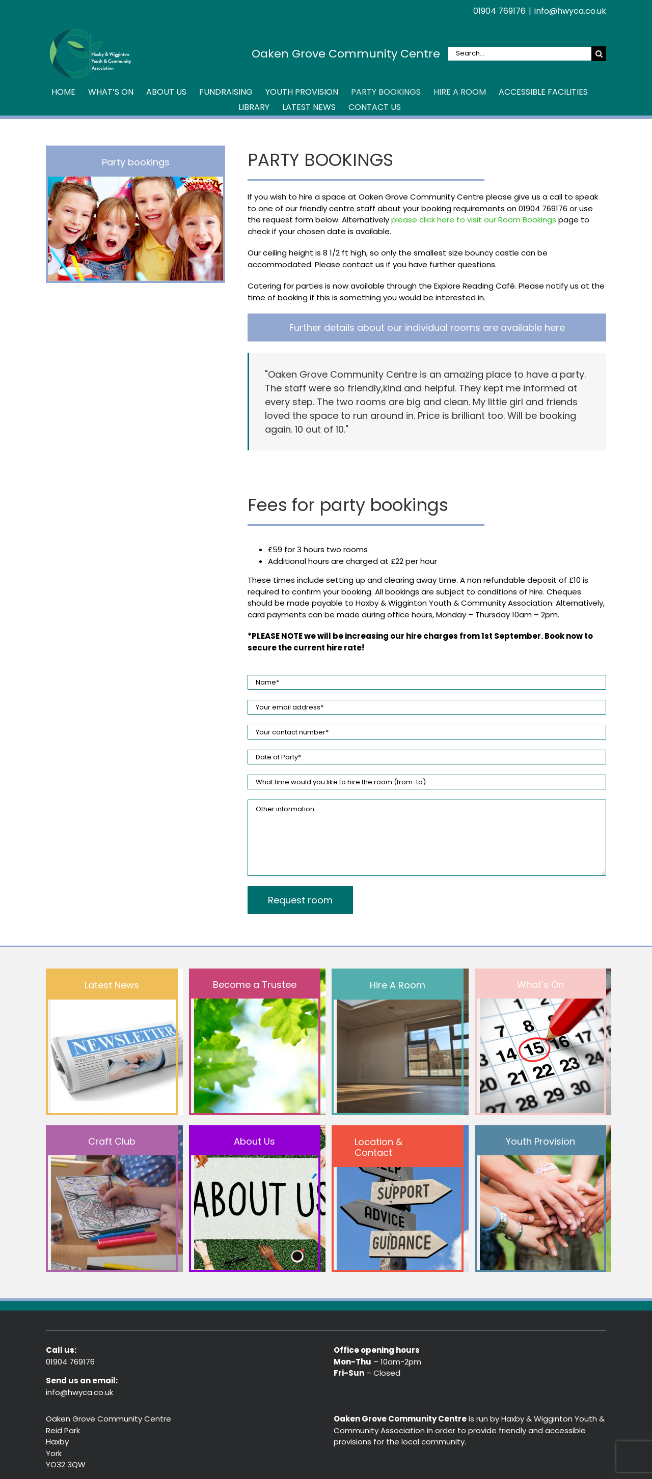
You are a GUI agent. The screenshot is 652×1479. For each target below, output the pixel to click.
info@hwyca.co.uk (570, 11)
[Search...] (519, 53)
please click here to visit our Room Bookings (473, 219)
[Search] (598, 53)
